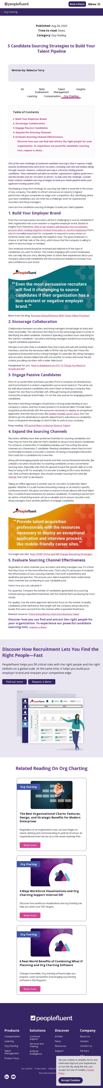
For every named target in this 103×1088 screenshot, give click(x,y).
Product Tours (11, 1058)
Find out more (14, 681)
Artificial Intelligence (36, 1052)
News (58, 1041)
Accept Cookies (70, 1080)
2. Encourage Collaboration (29, 123)
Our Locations (26, 1069)
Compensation (52, 96)
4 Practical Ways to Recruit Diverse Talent (47, 425)
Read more (30, 845)
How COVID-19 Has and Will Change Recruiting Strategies (61, 554)
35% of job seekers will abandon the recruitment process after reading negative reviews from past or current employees (48, 228)
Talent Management (61, 90)
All (22, 89)
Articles (59, 1036)
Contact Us (86, 1046)
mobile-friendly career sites (64, 413)
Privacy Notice (40, 1069)
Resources (60, 1046)
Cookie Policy (53, 1069)
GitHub (12, 477)
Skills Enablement (42, 90)
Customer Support (35, 1037)
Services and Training (36, 1045)
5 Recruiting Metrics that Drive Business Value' (54, 614)
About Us (85, 1036)
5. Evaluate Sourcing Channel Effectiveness (38, 137)
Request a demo (41, 681)
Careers (84, 1041)
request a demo (37, 627)
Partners (84, 1050)
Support (59, 1050)
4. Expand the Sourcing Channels (32, 132)
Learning (32, 96)
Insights (80, 89)
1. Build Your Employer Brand (30, 119)
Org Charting (11, 12)
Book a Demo (77, 4)
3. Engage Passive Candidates (30, 128)
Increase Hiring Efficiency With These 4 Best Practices (60, 315)
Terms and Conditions (47, 1073)
